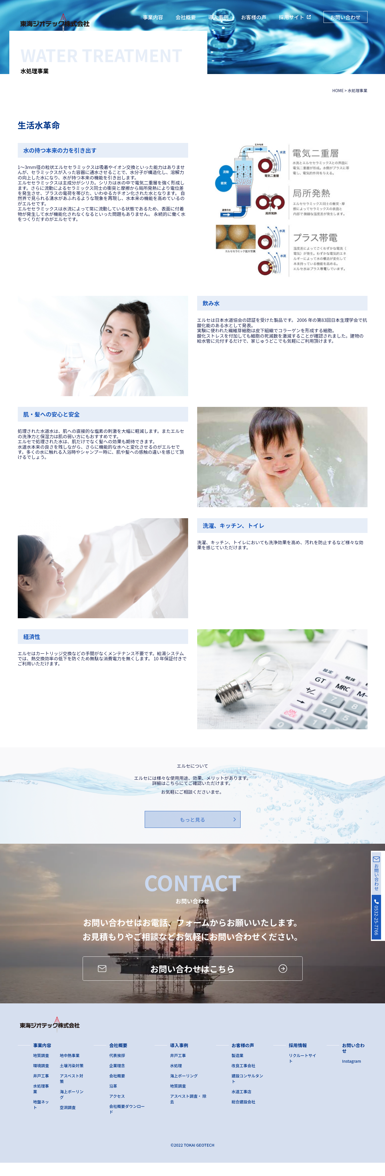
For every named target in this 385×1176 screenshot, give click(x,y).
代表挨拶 (117, 1068)
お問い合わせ (345, 17)
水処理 (176, 1079)
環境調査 (41, 1079)
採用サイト (291, 17)
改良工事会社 (243, 1079)
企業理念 (117, 1079)
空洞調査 (68, 1120)
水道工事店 (241, 1105)
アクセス (117, 1109)
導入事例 (218, 17)
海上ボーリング (184, 1089)
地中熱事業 (70, 1068)
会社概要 (185, 17)
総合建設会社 (243, 1115)
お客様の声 (253, 17)
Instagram (351, 1074)
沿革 (113, 1099)
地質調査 (41, 1068)
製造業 (237, 1068)
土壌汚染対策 (71, 1079)
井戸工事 (41, 1089)
